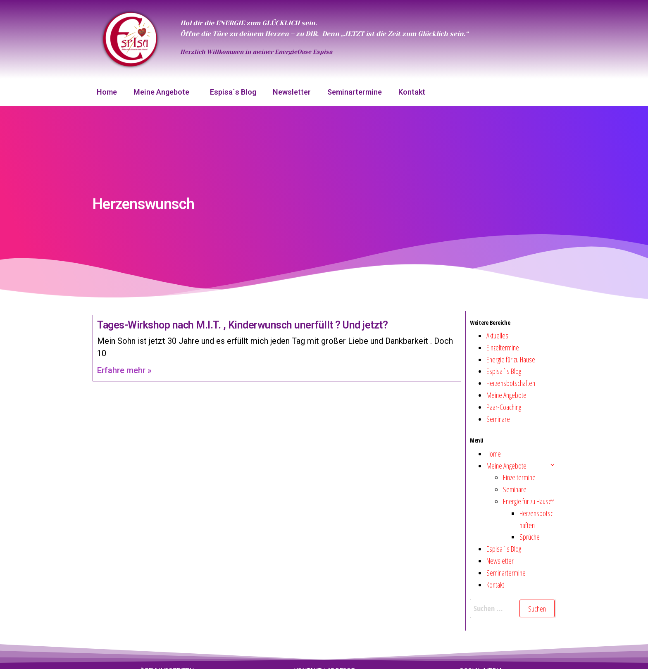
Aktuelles (497, 335)
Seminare (498, 419)
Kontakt (411, 92)
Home (107, 92)
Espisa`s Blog (233, 92)
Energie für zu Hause (510, 359)
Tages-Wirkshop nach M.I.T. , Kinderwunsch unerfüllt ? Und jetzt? (242, 325)
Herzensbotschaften (510, 383)
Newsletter (292, 92)
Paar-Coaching (503, 407)
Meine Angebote (163, 92)
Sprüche (529, 537)
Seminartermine (354, 92)
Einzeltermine (502, 347)
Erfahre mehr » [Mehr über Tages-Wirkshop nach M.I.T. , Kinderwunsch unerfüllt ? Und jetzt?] (124, 370)
